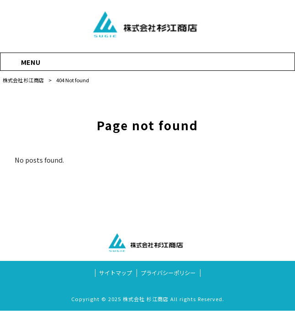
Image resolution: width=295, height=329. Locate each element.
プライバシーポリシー (168, 273)
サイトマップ (115, 273)
